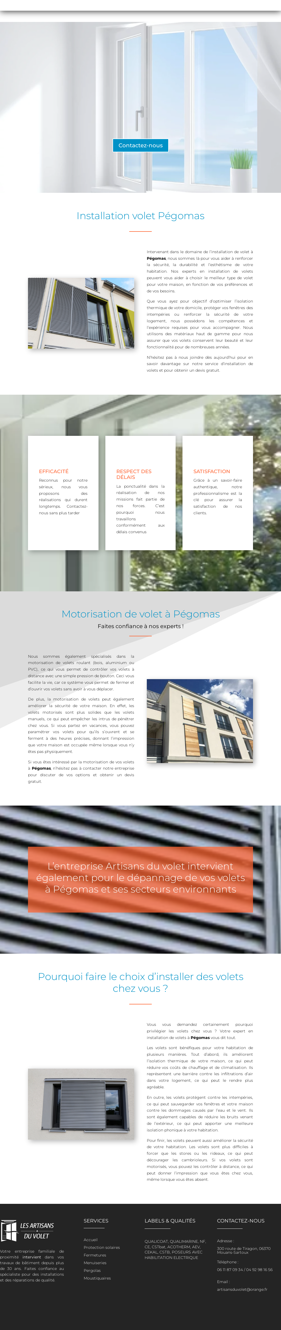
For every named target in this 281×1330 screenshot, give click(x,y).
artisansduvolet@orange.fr (242, 1289)
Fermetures (95, 1255)
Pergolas (92, 1270)
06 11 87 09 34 (230, 1269)
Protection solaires (102, 1247)
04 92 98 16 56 (259, 1269)
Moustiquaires (97, 1278)
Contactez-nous (141, 145)
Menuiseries (95, 1262)
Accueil (91, 1239)
